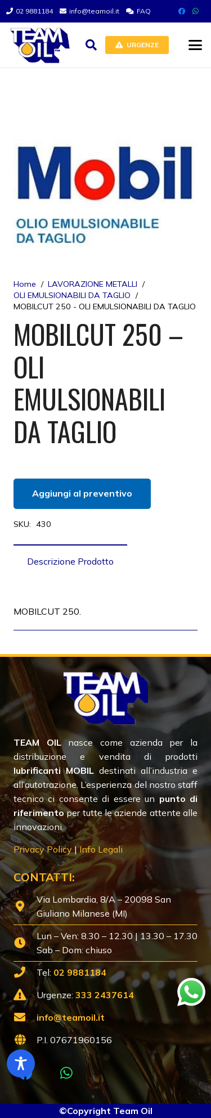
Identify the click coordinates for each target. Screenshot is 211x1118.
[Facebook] (181, 11)
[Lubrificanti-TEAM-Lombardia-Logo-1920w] (39, 45)
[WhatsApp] (195, 11)
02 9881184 (79, 972)
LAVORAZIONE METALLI (92, 284)
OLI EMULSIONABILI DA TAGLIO (72, 295)
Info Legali (101, 849)
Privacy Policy (43, 849)
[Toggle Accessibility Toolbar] (21, 1063)
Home (25, 284)
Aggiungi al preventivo (82, 493)
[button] (91, 44)
